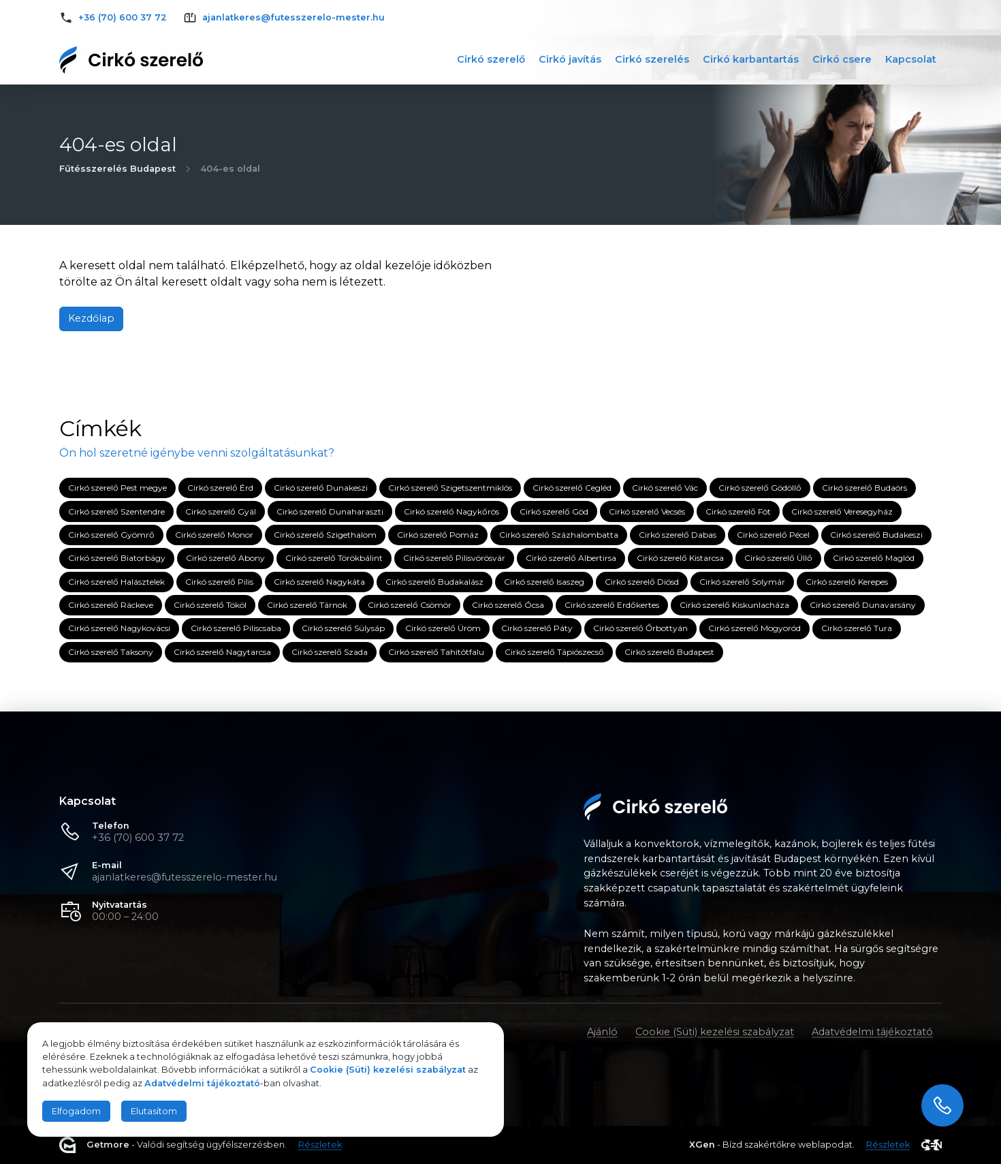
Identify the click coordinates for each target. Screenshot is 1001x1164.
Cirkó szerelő (491, 59)
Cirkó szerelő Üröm (443, 629)
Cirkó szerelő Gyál (220, 511)
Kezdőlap (91, 318)
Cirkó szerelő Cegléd (572, 488)
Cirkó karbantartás (751, 59)
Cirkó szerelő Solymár (742, 582)
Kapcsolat (910, 59)
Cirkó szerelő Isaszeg (544, 582)
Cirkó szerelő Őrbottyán (640, 629)
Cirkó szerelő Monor (214, 535)
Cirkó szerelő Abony (225, 558)
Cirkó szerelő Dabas (677, 535)
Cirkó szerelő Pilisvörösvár (454, 558)
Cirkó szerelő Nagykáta (319, 582)
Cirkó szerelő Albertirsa (571, 558)
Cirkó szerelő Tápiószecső (554, 652)
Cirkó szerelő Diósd (642, 582)
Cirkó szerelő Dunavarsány (863, 605)
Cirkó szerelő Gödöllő (759, 488)
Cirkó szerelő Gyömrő (111, 535)
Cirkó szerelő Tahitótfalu (436, 652)
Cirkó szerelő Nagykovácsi (119, 629)
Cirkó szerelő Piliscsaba (236, 629)
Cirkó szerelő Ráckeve (110, 605)
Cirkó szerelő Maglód (874, 558)
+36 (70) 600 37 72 (138, 837)
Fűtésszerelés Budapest (117, 169)
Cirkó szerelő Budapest (669, 652)
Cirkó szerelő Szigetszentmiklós (450, 488)
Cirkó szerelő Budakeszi (876, 535)
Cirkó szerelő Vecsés (647, 511)
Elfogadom (76, 1111)
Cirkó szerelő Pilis (219, 582)
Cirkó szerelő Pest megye (117, 488)
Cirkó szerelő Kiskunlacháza (734, 605)
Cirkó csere (842, 59)
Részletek (320, 1145)
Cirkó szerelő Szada (329, 652)
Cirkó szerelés (652, 59)
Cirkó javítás (570, 59)
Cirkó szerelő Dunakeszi (321, 488)
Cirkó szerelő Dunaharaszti (329, 511)
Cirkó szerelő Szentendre (116, 511)
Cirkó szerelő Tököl (210, 605)
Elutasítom (154, 1111)
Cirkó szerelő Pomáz (438, 535)
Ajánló (602, 1032)
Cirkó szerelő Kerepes (847, 582)
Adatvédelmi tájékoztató (872, 1032)
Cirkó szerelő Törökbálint (334, 558)
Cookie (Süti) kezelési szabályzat (714, 1032)
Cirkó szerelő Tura (856, 629)
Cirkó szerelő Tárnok (307, 605)
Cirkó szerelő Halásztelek (116, 582)
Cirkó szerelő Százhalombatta (558, 535)
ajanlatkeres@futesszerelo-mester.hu (184, 877)
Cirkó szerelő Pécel (773, 535)
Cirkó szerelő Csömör (409, 605)
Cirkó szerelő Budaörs (864, 488)
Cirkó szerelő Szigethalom (325, 535)
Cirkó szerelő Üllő (778, 558)
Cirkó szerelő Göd (554, 511)
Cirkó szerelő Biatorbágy (116, 558)
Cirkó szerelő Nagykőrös (451, 511)
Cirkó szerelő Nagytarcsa (222, 652)
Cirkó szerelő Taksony (110, 652)
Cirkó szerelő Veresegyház (842, 511)
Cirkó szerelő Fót (738, 511)
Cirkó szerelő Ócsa (508, 605)
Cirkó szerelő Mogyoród (754, 629)
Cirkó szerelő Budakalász (434, 582)
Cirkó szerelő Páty (537, 629)
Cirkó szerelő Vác (665, 488)
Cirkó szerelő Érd (220, 488)
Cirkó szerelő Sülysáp (343, 629)
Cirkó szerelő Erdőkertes (612, 605)
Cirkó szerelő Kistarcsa (680, 558)
